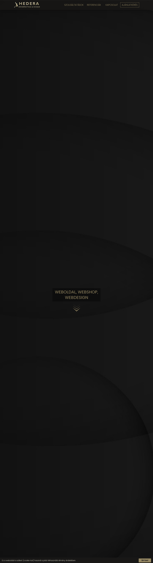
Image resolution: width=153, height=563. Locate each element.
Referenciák (93, 5)
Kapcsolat (111, 5)
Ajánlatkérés (130, 5)
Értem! (145, 560)
